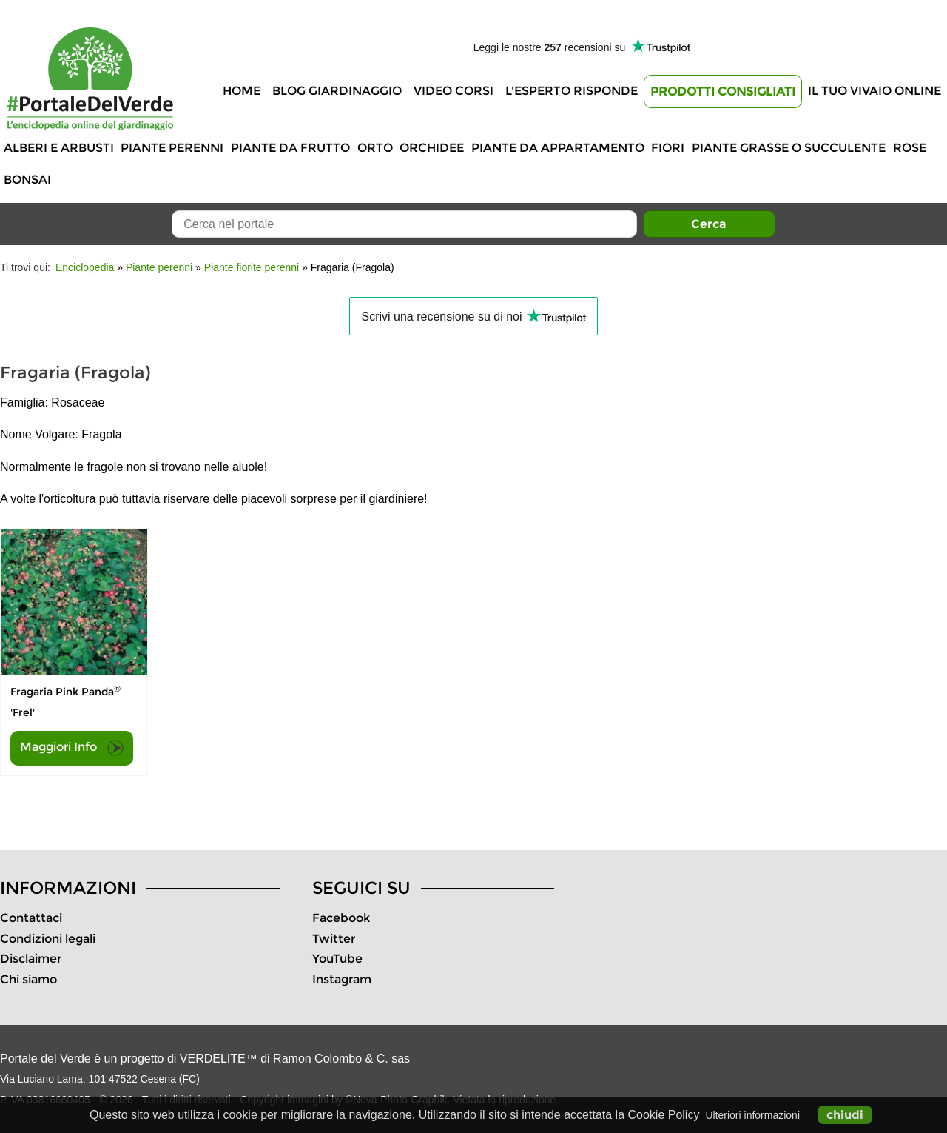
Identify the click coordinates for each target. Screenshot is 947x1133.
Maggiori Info (72, 748)
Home (241, 91)
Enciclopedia (84, 267)
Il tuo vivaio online (874, 91)
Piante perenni (172, 148)
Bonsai (27, 180)
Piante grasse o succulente (789, 148)
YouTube (337, 959)
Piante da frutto (290, 148)
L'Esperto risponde (571, 91)
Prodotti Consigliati (722, 91)
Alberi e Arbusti (59, 148)
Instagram (341, 979)
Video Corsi (453, 91)
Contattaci (31, 918)
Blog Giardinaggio (337, 91)
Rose (909, 148)
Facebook (341, 918)
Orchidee (432, 148)
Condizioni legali (47, 939)
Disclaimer (30, 959)
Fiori (667, 148)
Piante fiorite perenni (251, 267)
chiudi (844, 1115)
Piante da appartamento (557, 148)
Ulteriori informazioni (752, 1115)
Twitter (333, 939)
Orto (375, 148)
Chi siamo (28, 979)
